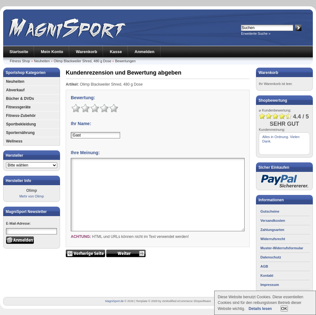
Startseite (18, 51)
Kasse (116, 51)
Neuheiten (42, 61)
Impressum (269, 285)
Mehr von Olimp (31, 196)
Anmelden (145, 51)
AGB (264, 266)
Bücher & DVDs (20, 98)
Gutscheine (269, 211)
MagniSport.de (114, 301)
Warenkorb (86, 51)
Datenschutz (270, 257)
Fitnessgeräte (18, 107)
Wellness (14, 141)
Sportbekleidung (21, 124)
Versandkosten (272, 220)
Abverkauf (15, 90)
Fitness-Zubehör (21, 115)
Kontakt (266, 275)
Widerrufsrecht (272, 239)
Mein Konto (52, 51)
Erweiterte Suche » (255, 33)
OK (284, 308)
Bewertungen (125, 61)
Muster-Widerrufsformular (281, 248)
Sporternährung (20, 132)
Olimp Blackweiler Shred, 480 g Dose (82, 61)
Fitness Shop (20, 61)
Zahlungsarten (272, 230)
